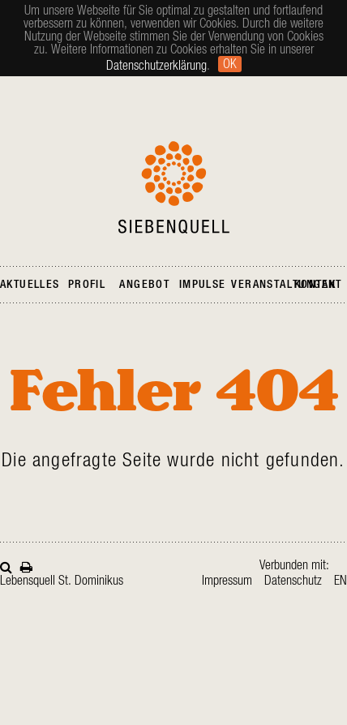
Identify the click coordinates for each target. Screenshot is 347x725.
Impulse (202, 284)
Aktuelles (30, 284)
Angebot (144, 284)
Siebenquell (173, 187)
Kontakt (318, 284)
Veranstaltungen (283, 284)
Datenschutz (293, 580)
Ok (230, 64)
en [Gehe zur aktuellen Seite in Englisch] (340, 580)
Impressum (227, 580)
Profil (86, 284)
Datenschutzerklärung (156, 65)
